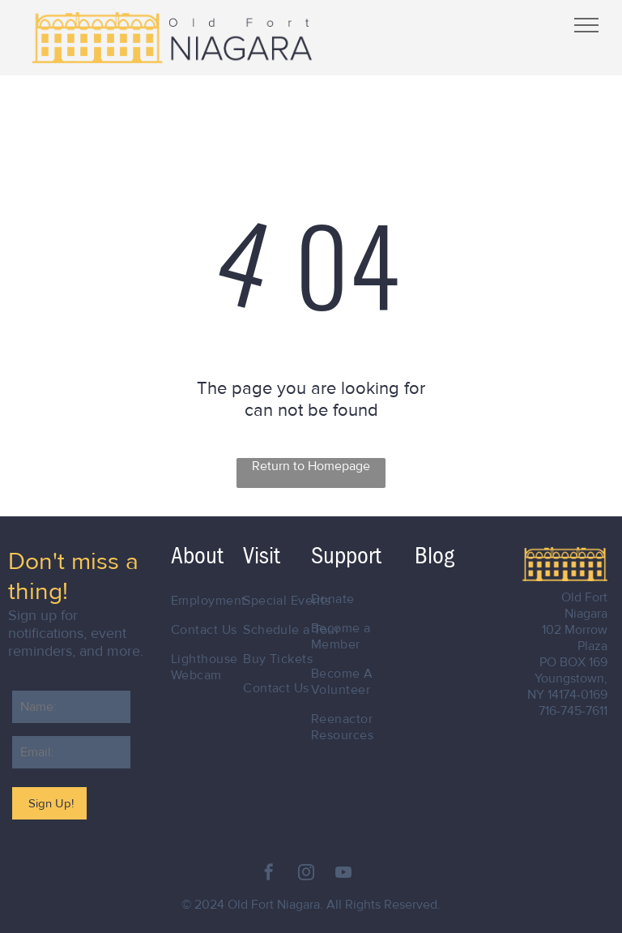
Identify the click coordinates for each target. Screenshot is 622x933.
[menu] (586, 25)
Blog (434, 555)
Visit (261, 555)
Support (346, 555)
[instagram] (306, 874)
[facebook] (269, 874)
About (197, 555)
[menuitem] (223, 600)
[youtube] (343, 874)
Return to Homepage (311, 466)
